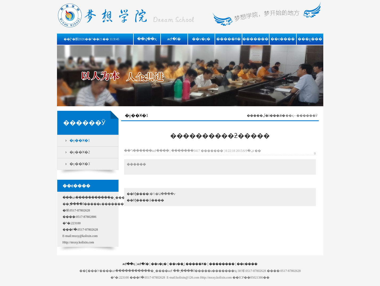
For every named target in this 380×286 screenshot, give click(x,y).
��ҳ (289, 115)
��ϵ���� (283, 39)
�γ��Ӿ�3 (80, 164)
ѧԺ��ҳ (128, 264)
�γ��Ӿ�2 (80, 152)
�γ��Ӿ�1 (80, 140)
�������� (257, 39)
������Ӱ (306, 115)
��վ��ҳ (147, 39)
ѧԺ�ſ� (174, 39)
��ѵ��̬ (176, 264)
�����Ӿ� (228, 39)
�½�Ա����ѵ (162, 194)
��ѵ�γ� (201, 39)
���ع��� (310, 39)
